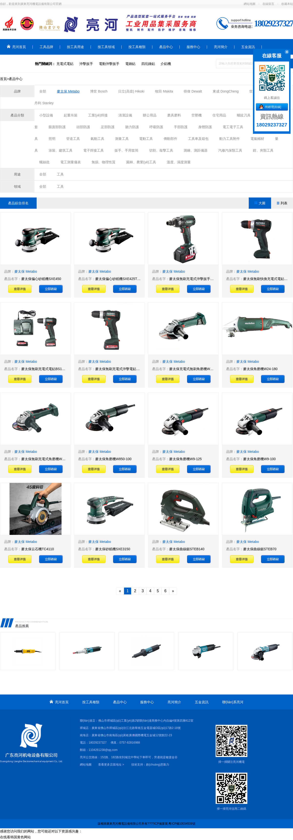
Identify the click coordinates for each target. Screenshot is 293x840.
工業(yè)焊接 (98, 115)
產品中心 (166, 47)
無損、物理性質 (103, 162)
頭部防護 (83, 127)
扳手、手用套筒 (126, 150)
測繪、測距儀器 (196, 150)
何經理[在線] (273, 107)
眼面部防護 (57, 127)
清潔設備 (125, 115)
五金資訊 (248, 47)
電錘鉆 (130, 64)
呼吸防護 (156, 127)
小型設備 (46, 115)
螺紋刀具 (244, 115)
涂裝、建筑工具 (61, 150)
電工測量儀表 (70, 162)
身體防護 (205, 127)
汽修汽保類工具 (230, 150)
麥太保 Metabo (68, 91)
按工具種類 (137, 47)
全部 (42, 91)
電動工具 (146, 139)
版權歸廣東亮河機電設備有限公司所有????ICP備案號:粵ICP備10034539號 (146, 823)
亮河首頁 (16, 47)
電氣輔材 (257, 139)
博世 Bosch (98, 91)
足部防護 (108, 127)
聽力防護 (132, 127)
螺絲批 (44, 162)
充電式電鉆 (64, 64)
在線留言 (268, 4)
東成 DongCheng (226, 91)
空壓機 (196, 115)
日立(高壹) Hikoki (131, 91)
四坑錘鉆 (148, 64)
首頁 (3, 79)
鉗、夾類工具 (263, 150)
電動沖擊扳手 (109, 64)
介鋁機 (166, 64)
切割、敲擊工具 (161, 150)
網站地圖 (249, 4)
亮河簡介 (221, 47)
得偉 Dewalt (193, 91)
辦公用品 (150, 115)
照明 (52, 139)
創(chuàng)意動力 (157, 764)
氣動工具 (97, 139)
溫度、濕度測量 (179, 162)
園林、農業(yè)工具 (141, 162)
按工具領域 (106, 47)
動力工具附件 (229, 139)
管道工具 (73, 139)
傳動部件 (170, 139)
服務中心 (193, 47)
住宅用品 (219, 115)
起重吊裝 (70, 115)
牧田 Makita (164, 91)
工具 (60, 174)
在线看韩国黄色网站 (15, 837)
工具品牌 (46, 47)
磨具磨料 (174, 115)
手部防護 (181, 127)
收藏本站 (287, 4)
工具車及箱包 (198, 139)
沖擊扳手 (86, 64)
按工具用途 (75, 47)
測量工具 (122, 139)
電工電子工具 (233, 127)
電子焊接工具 (93, 150)
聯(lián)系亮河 (17, 62)
